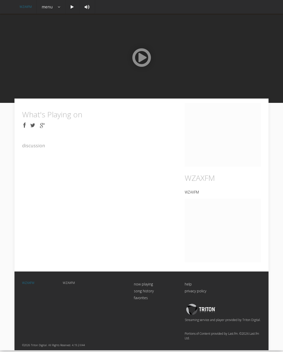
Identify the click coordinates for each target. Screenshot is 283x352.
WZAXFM (26, 7)
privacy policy (195, 293)
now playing (143, 286)
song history (144, 293)
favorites (141, 299)
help (188, 286)
